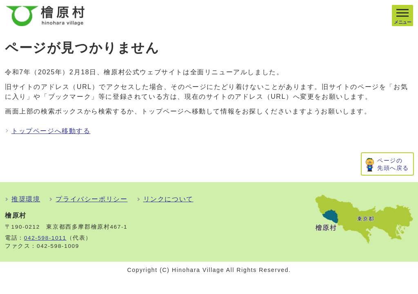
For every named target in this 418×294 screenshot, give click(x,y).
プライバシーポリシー (91, 199)
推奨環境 (25, 199)
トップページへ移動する (51, 130)
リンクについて (168, 199)
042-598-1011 (45, 238)
